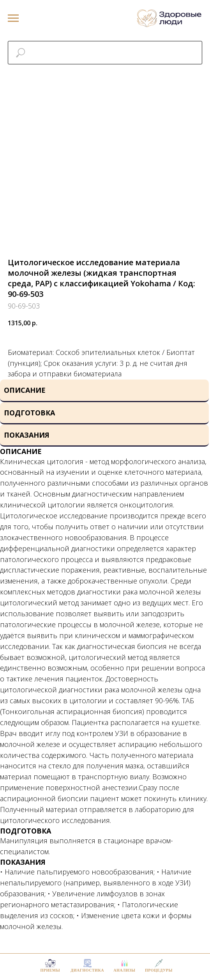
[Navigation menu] (13, 18)
